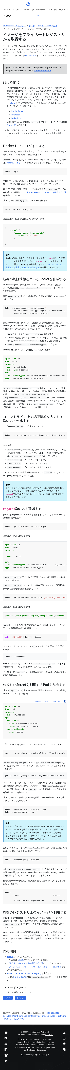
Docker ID (11, 125)
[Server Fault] (6, 1044)
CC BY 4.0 (49, 1034)
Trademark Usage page (36, 1050)
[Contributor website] (64, 1032)
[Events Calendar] (64, 1049)
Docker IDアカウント (14, 162)
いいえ (20, 997)
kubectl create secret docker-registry (24, 973)
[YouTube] (6, 1032)
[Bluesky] (6, 1055)
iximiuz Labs (17, 111)
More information (42, 70)
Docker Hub (30, 55)
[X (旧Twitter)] (6, 1061)
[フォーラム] (6, 1038)
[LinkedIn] (6, 1049)
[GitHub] (64, 1038)
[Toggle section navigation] (38, 16)
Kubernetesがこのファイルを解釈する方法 (46, 192)
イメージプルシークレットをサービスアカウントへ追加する (34, 966)
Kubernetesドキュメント (14, 25)
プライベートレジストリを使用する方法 (25, 963)
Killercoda (15, 114)
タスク (32, 25)
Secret (22, 46)
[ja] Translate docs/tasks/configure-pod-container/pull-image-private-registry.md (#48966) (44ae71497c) (34, 1015)
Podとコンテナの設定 (47, 25)
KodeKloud (16, 118)
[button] (62, 9)
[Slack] (64, 1044)
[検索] (19, 15)
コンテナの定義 (20, 976)
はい (8, 997)
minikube (11, 103)
